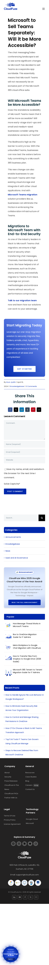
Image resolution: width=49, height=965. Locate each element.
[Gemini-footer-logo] (30, 840)
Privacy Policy (9, 818)
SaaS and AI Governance (16, 556)
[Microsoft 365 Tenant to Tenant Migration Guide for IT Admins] (8, 669)
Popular (10, 615)
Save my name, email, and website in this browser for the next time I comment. (24, 473)
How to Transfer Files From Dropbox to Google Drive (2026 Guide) (27, 657)
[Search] (42, 516)
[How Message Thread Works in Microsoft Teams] (8, 623)
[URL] (24, 460)
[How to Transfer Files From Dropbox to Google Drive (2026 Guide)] (8, 656)
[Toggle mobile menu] (43, 8)
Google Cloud (32, 817)
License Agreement (12, 822)
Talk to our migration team (22, 300)
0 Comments (31, 386)
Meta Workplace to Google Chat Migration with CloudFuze (27, 644)
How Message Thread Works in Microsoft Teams (27, 623)
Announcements (13, 535)
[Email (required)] (24, 452)
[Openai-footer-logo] (13, 840)
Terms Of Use (9, 814)
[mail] (30, 894)
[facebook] (24, 894)
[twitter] (27, 894)
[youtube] (21, 894)
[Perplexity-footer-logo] (19, 840)
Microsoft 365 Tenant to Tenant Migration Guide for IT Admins (27, 669)
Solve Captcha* (12, 483)
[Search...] (21, 516)
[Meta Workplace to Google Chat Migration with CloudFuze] (8, 645)
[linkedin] (18, 894)
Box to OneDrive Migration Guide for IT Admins (25, 634)
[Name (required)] (24, 444)
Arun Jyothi (11, 382)
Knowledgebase (17, 386)
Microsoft (30, 821)
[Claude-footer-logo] (24, 840)
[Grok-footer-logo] (35, 840)
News (7, 549)
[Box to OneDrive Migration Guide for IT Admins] (8, 634)
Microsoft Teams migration (22, 194)
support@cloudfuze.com (27, 873)
